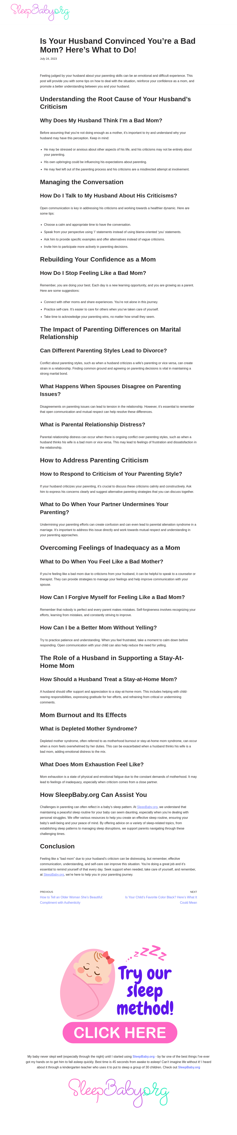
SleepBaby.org (148, 810)
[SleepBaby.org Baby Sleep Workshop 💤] (40, 12)
